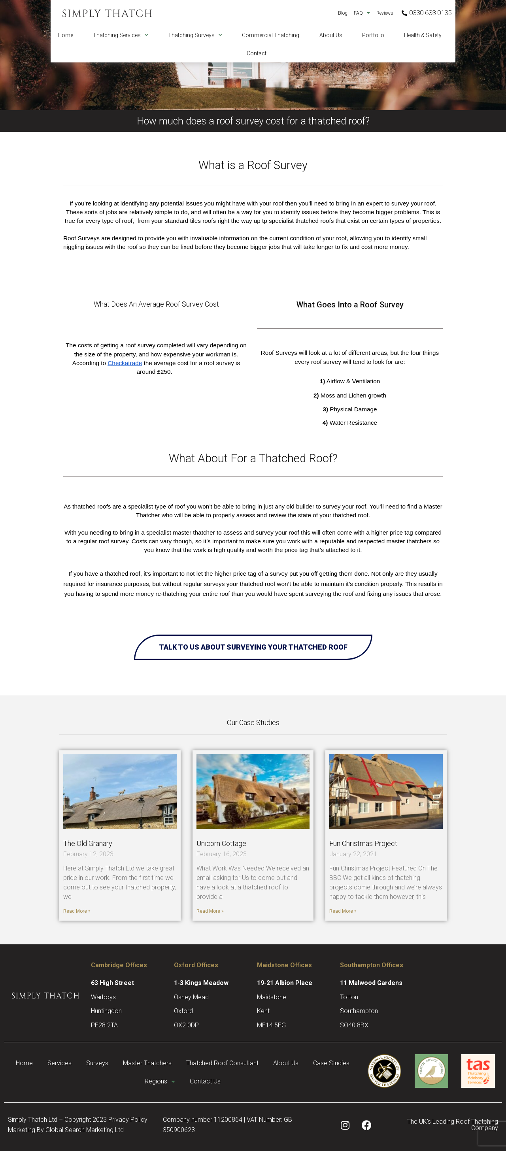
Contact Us (231, 1081)
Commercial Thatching (270, 35)
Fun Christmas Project (363, 843)
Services (83, 1063)
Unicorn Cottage (221, 843)
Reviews (384, 13)
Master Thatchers (173, 1063)
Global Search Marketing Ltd (84, 1130)
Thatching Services (120, 35)
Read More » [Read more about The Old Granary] (77, 911)
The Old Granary (87, 843)
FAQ (362, 13)
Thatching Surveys (195, 35)
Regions (185, 1081)
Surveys (122, 1063)
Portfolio (373, 35)
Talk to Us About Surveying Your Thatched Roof (253, 647)
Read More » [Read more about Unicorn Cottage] (210, 911)
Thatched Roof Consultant (249, 1063)
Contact (256, 53)
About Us (330, 35)
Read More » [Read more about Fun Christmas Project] (343, 911)
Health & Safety (423, 35)
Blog (342, 13)
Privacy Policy (127, 1119)
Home (65, 35)
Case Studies (136, 1081)
